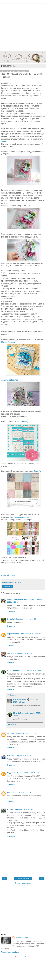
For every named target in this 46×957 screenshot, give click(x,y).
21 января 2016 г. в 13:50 (26, 619)
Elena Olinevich (19, 699)
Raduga (10, 755)
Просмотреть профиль (10, 952)
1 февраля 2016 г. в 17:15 (21, 792)
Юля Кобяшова (13, 670)
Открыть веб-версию (22, 883)
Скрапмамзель (13, 634)
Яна (8, 792)
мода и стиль (13, 773)
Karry (9, 653)
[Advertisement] (23, 27)
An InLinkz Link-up (9, 575)
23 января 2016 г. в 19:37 (23, 653)
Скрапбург (38, 471)
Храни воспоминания (19, 517)
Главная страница (23, 878)
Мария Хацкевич (8, 342)
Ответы (13, 695)
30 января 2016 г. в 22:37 (26, 733)
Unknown (11, 733)
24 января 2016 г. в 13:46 (31, 670)
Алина (10, 809)
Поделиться (7, 586)
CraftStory (24, 421)
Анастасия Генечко (9, 380)
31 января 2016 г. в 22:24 (30, 773)
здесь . (4, 141)
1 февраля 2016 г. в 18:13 (23, 809)
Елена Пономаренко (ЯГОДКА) (20, 599)
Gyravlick (11, 619)
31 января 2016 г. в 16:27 (24, 755)
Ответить (11, 611)
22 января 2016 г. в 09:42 (31, 634)
